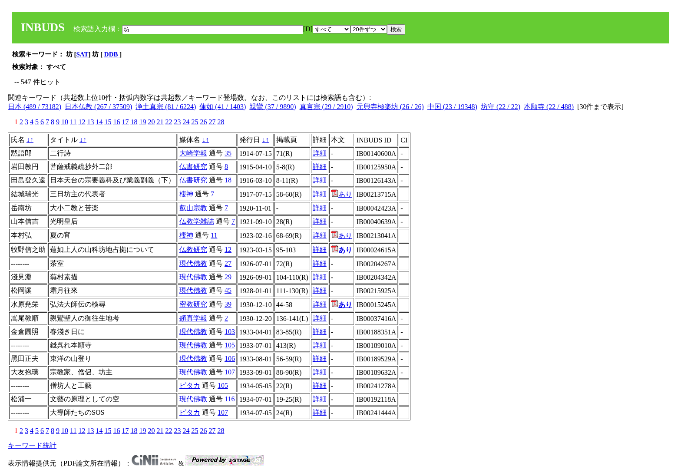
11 (73, 122)
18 (133, 122)
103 (230, 331)
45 (228, 290)
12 (81, 122)
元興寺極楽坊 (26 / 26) (390, 106)
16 (116, 122)
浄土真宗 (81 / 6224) (166, 106)
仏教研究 (193, 249)
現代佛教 (193, 263)
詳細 (320, 153)
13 (90, 122)
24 (185, 122)
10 (64, 122)
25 (194, 122)
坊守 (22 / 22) (500, 106)
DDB (111, 54)
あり (341, 194)
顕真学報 (193, 318)
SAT (82, 54)
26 (203, 122)
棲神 (186, 194)
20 (151, 122)
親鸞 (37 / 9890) (272, 106)
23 (177, 122)
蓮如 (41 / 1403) (222, 106)
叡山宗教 (193, 208)
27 (211, 122)
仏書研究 (193, 166)
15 (107, 122)
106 (230, 358)
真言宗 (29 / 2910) (326, 106)
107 (230, 372)
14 (99, 122)
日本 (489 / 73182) (34, 106)
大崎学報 (193, 153)
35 (228, 153)
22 (168, 122)
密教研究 (193, 304)
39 (228, 304)
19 (142, 122)
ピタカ (189, 385)
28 (220, 122)
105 (230, 345)
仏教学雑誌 (196, 221)
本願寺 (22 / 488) (549, 106)
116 (230, 399)
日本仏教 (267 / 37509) (98, 106)
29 (228, 277)
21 (159, 122)
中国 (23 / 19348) (452, 106)
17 (125, 122)
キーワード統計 (32, 445)
